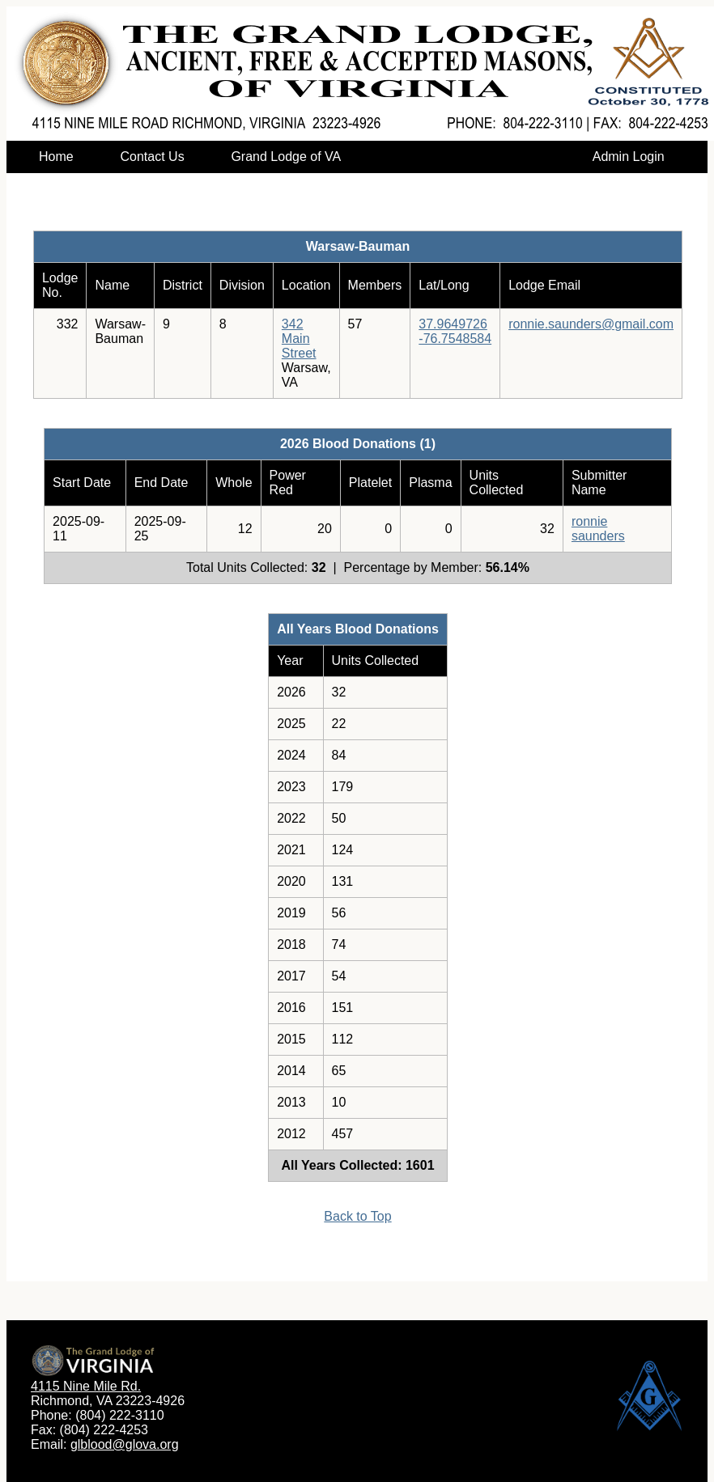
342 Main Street (299, 338)
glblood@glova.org (124, 1444)
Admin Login (629, 156)
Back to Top (357, 1216)
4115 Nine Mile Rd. (86, 1386)
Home (56, 156)
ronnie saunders (598, 528)
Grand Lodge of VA (285, 156)
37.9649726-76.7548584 (455, 331)
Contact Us (152, 156)
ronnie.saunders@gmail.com (591, 324)
